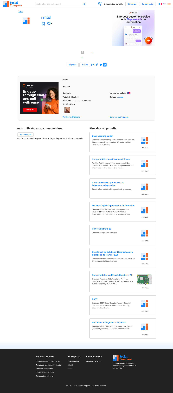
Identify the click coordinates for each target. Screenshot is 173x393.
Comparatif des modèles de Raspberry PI (112, 275)
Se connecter (147, 4)
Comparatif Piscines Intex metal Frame (111, 159)
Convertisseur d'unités (45, 372)
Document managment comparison (109, 322)
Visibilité (66, 97)
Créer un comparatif (100, 4)
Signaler (72, 65)
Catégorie (67, 93)
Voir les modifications (71, 117)
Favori (43, 24)
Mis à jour (67, 101)
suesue (120, 97)
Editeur (113, 97)
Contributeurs (69, 104)
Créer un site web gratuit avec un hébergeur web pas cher (108, 183)
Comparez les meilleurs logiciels (49, 365)
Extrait (65, 79)
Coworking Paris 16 (101, 229)
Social (125, 358)
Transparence (73, 361)
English (164, 4)
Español (169, 4)
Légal (70, 365)
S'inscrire (132, 4)
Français (160, 4)
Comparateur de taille (113, 4)
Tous (21, 11)
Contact (71, 369)
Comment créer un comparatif (48, 361)
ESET (94, 299)
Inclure (85, 65)
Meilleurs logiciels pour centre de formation (113, 206)
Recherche (84, 4)
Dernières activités (93, 361)
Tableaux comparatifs (44, 369)
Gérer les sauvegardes (119, 117)
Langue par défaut (118, 93)
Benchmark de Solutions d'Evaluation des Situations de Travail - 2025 (112, 253)
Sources (66, 86)
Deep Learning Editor (102, 136)
